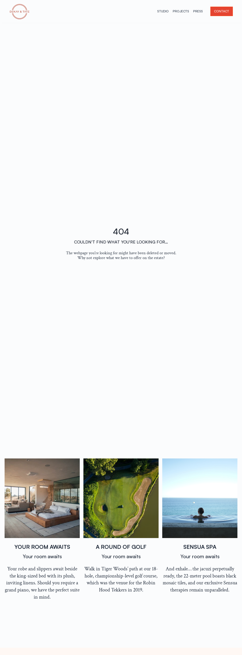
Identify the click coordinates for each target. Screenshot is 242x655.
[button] (221, 11)
